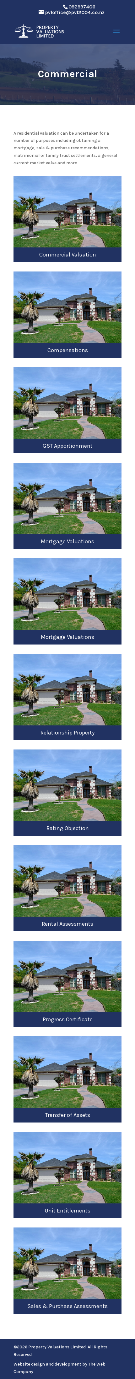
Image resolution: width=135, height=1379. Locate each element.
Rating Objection (67, 828)
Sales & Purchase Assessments (67, 1306)
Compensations (67, 350)
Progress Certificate (68, 1019)
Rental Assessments (67, 923)
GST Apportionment (68, 445)
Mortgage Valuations (67, 541)
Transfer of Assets (67, 1115)
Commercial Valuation (67, 254)
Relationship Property (67, 732)
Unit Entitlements (67, 1210)
